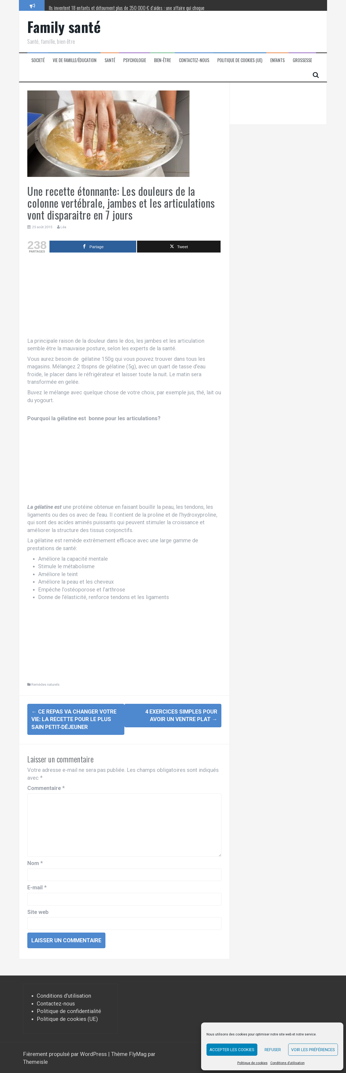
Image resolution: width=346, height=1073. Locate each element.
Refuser (273, 1049)
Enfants (277, 60)
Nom (35, 862)
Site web (37, 910)
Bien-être (162, 60)
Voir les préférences (313, 1049)
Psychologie (134, 60)
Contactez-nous (194, 60)
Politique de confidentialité (69, 1010)
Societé (38, 60)
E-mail (36, 886)
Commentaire (46, 787)
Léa (63, 227)
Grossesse (302, 60)
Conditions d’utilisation (287, 1063)
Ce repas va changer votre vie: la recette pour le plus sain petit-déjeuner (74, 719)
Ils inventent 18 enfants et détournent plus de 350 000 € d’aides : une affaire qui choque (127, 7)
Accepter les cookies (231, 1049)
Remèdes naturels (45, 684)
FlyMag (138, 1053)
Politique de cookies (252, 1063)
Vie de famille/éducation (75, 60)
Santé (110, 60)
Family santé (64, 26)
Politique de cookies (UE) (239, 60)
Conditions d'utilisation (64, 994)
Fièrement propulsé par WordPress (65, 1053)
